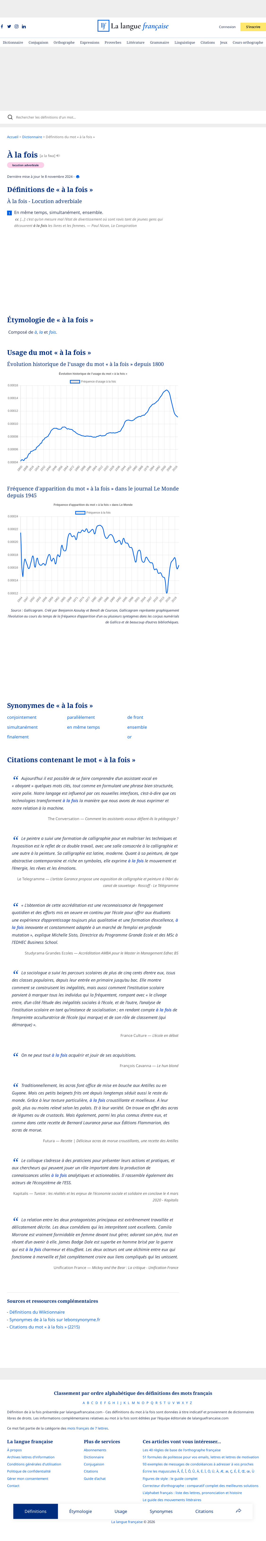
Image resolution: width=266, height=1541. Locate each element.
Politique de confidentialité (25, 1458)
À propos (10, 1437)
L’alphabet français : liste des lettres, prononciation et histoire (196, 1480)
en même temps (88, 712)
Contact (9, 1473)
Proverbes (113, 25)
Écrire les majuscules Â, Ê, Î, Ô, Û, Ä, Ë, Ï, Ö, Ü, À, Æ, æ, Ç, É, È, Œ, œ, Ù (202, 1458)
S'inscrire (253, 9)
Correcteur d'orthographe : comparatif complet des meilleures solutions (204, 1473)
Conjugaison (38, 25)
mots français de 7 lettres (83, 1415)
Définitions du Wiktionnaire (41, 1297)
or (134, 722)
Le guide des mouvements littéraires (176, 1487)
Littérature (136, 25)
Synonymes (161, 1511)
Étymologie (80, 1511)
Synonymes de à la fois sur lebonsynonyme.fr (59, 1305)
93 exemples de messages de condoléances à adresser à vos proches (202, 1451)
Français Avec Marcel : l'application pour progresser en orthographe (201, 1494)
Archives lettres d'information (27, 1444)
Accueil (17, 122)
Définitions (36, 1511)
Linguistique (185, 25)
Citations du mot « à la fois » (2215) (49, 1312)
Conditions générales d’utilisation (30, 1451)
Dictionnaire (13, 25)
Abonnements (95, 1437)
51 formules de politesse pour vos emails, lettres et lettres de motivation (205, 1444)
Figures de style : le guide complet (174, 1466)
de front (140, 703)
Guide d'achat (95, 1466)
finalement (22, 722)
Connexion (227, 9)
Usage (121, 1511)
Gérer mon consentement (23, 1466)
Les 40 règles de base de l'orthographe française (186, 1437)
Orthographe (64, 25)
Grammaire (159, 25)
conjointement (26, 703)
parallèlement (85, 703)
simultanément (26, 712)
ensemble (141, 712)
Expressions (89, 25)
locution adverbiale (30, 151)
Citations (208, 25)
